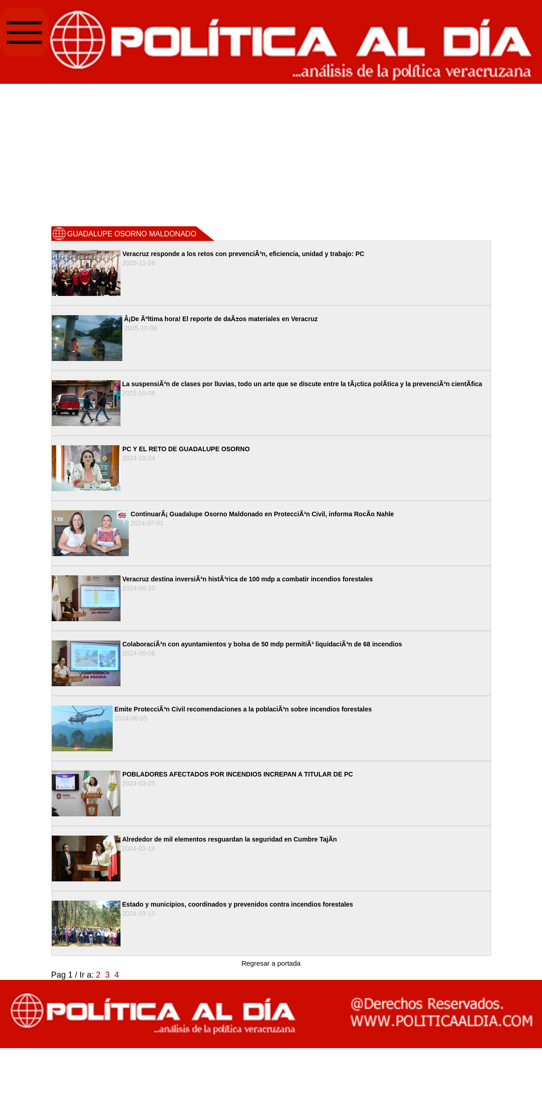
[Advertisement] (271, 154)
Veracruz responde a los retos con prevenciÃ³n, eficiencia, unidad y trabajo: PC (243, 253)
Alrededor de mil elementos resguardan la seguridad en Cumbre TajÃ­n (229, 839)
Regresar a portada (271, 963)
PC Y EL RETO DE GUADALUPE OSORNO (186, 449)
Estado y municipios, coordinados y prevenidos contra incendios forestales (237, 904)
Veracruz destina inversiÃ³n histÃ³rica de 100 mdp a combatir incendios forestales (247, 579)
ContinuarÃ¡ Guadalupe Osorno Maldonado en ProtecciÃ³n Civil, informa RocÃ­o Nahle (262, 514)
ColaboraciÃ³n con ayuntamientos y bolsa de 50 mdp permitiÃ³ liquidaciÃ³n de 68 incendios (262, 644)
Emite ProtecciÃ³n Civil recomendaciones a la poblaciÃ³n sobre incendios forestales (243, 709)
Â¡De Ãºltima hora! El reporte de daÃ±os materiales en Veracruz (221, 319)
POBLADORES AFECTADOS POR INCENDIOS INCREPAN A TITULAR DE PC (237, 774)
